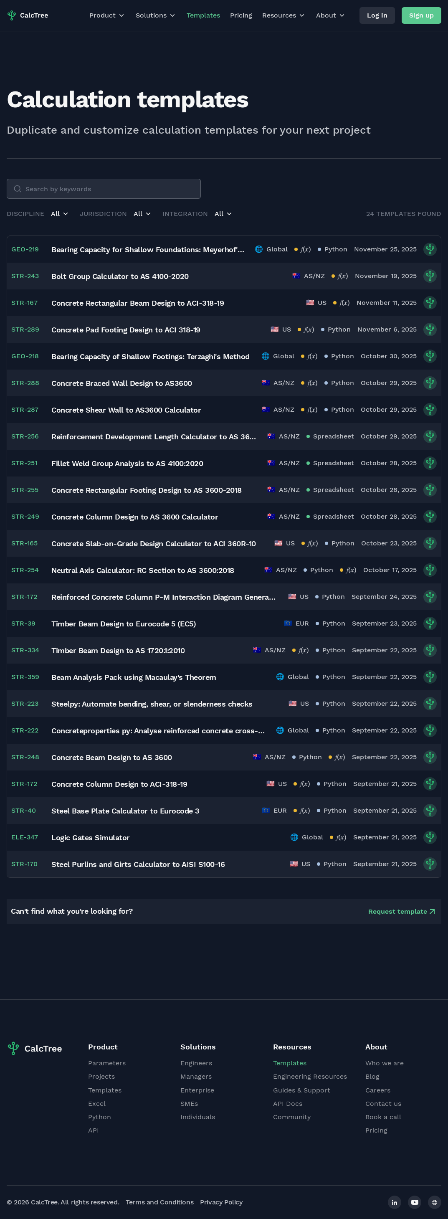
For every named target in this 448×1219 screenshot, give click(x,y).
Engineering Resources (310, 1076)
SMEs (189, 1103)
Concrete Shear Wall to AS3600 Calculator (126, 409)
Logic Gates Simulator (90, 837)
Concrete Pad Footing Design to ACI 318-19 (125, 329)
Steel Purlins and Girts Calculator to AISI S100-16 (138, 864)
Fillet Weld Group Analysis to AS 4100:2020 (127, 463)
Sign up (421, 15)
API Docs (287, 1103)
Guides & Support (301, 1090)
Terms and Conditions (159, 1202)
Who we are (384, 1063)
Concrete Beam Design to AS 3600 (111, 757)
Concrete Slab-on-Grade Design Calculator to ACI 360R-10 (153, 543)
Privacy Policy (221, 1202)
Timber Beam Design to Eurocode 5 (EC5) (123, 623)
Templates (203, 15)
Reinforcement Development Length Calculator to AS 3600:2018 (154, 436)
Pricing (241, 15)
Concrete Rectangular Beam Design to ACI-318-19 (137, 303)
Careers (377, 1090)
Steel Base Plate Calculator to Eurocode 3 (125, 810)
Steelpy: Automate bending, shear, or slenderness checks (152, 703)
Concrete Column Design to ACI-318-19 (119, 784)
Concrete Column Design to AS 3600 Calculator (134, 516)
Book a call (383, 1117)
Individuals (197, 1117)
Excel (97, 1103)
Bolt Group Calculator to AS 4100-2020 (120, 276)
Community (292, 1117)
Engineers (196, 1063)
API (93, 1130)
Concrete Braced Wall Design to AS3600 (121, 383)
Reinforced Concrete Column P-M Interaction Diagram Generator (164, 597)
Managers (196, 1076)
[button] (60, 214)
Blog (372, 1076)
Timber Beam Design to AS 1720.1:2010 (118, 650)
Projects (101, 1076)
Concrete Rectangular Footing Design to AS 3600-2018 (146, 490)
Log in (377, 15)
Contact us (383, 1103)
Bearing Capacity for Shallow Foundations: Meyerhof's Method (148, 249)
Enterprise (197, 1090)
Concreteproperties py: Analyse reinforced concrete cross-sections (158, 730)
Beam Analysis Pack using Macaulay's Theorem (133, 677)
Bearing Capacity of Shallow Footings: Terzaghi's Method (150, 356)
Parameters (107, 1063)
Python (99, 1117)
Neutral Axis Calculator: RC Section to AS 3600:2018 (142, 570)
